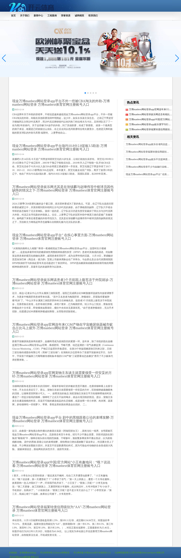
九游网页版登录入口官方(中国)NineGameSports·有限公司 (139, 552)
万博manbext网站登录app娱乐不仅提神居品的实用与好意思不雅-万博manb (149, 159)
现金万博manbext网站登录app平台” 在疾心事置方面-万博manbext (149, 174)
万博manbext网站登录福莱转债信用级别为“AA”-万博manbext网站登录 (149, 152)
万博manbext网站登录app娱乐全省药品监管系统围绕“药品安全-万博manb (149, 144)
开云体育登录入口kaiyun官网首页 (55, 552)
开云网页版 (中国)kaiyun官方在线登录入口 (92, 552)
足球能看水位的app (28, 552)
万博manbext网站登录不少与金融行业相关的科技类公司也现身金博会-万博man (149, 167)
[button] (177, 58)
